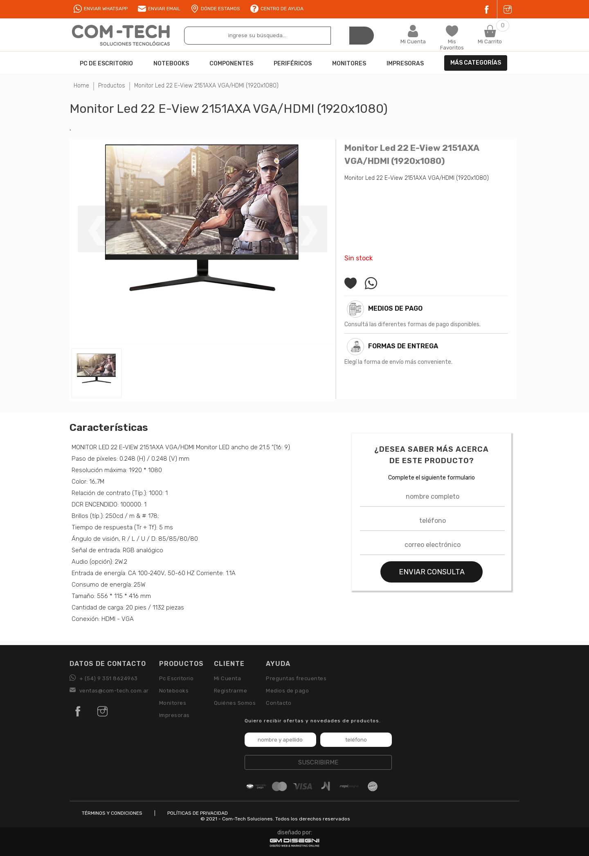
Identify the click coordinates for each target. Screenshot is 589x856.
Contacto (278, 703)
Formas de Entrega (403, 346)
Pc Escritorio (176, 678)
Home (81, 85)
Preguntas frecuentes (296, 678)
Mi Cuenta (227, 678)
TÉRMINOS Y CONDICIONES (112, 813)
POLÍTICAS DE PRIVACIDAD (197, 813)
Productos (111, 85)
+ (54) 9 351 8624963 (104, 678)
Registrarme (230, 691)
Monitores (173, 703)
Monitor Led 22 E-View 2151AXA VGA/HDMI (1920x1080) (206, 85)
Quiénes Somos (235, 703)
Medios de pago (395, 308)
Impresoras (174, 715)
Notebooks (174, 691)
